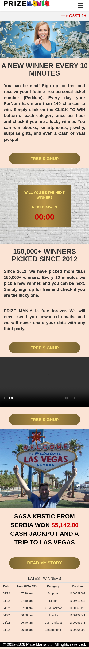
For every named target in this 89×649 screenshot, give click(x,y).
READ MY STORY (44, 563)
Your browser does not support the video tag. (44, 382)
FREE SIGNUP (44, 158)
